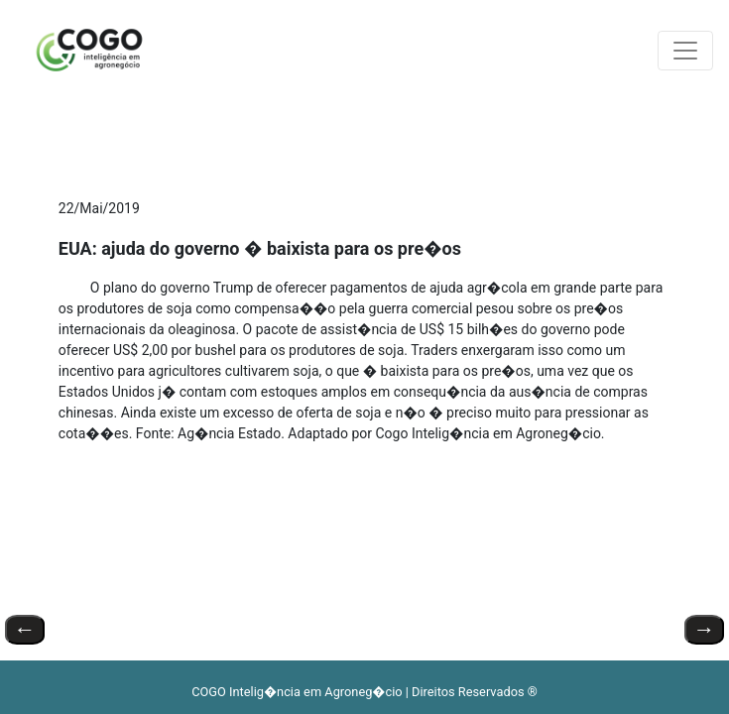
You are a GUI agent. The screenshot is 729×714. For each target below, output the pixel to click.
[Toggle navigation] (685, 50)
